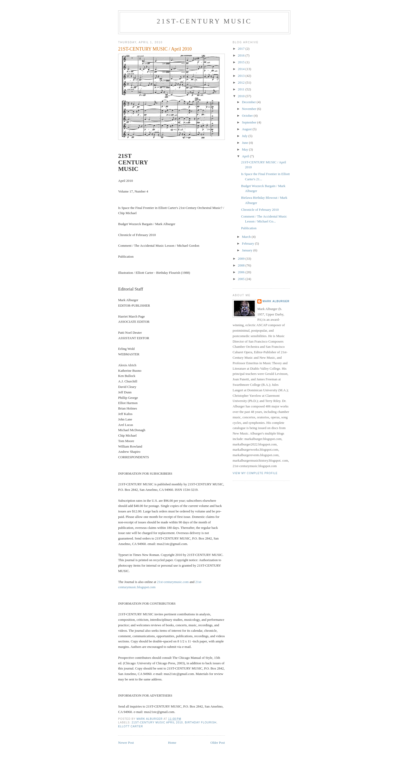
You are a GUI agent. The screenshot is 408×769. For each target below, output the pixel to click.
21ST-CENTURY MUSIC (204, 21)
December (249, 102)
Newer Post (126, 743)
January (247, 250)
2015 (241, 62)
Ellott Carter (130, 726)
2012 (241, 82)
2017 (241, 49)
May (245, 149)
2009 (241, 259)
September (249, 122)
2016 (241, 55)
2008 (241, 265)
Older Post (218, 743)
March (247, 237)
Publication (248, 228)
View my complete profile (255, 473)
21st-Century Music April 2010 (157, 722)
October (248, 115)
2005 (241, 279)
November (249, 109)
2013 (241, 76)
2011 (241, 89)
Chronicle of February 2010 (260, 210)
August (247, 129)
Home (172, 743)
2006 (241, 272)
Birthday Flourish (200, 722)
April (246, 156)
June (245, 143)
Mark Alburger (276, 301)
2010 (241, 96)
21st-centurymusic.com (173, 582)
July (245, 136)
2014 (241, 69)
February (248, 243)
